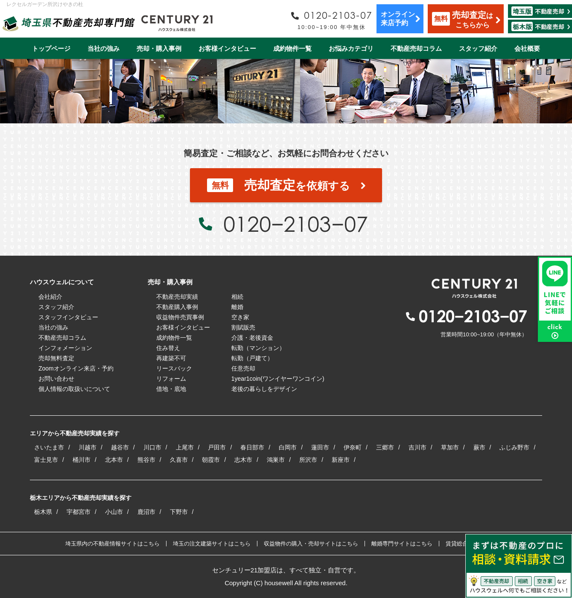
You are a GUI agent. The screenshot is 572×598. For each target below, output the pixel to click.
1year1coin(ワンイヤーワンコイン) (277, 378)
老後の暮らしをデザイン (264, 388)
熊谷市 (146, 459)
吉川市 (417, 447)
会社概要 (527, 48)
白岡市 (288, 447)
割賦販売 (243, 327)
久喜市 (179, 459)
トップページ (51, 48)
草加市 (450, 447)
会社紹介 (50, 296)
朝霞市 (211, 459)
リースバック (174, 368)
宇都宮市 (78, 511)
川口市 (152, 447)
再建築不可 (171, 358)
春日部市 (252, 447)
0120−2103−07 (295, 223)
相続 (237, 296)
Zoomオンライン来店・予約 (76, 368)
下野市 (179, 511)
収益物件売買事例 (180, 317)
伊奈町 (353, 447)
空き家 (240, 317)
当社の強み (104, 48)
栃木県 (43, 511)
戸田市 (217, 447)
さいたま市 (49, 447)
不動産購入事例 (177, 306)
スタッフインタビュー (68, 317)
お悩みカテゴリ (351, 48)
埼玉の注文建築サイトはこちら (212, 543)
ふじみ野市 (514, 447)
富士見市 (46, 459)
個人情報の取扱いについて (74, 388)
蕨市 (479, 447)
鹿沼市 (146, 511)
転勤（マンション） (258, 347)
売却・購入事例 (159, 48)
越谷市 (120, 447)
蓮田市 (320, 447)
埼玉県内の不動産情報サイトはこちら (112, 543)
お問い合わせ (56, 378)
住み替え (168, 347)
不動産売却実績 (177, 296)
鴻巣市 (276, 459)
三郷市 (385, 447)
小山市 (114, 511)
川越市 (87, 447)
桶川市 (81, 459)
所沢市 (308, 459)
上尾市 (185, 447)
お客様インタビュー (227, 48)
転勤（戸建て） (252, 358)
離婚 (237, 306)
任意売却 (243, 368)
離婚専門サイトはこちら (401, 543)
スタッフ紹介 (478, 48)
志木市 (243, 459)
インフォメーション (65, 347)
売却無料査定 (56, 358)
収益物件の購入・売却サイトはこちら (311, 543)
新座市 (341, 459)
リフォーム (171, 378)
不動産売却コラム (416, 48)
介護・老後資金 (252, 337)
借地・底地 (171, 388)
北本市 (114, 459)
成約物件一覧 (292, 48)
